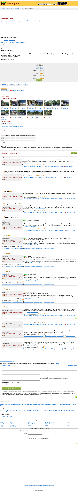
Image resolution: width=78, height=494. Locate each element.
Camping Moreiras (37, 405)
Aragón (11, 423)
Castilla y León (12, 424)
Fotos (19, 84)
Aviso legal (56, 363)
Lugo (7, 417)
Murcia (68, 426)
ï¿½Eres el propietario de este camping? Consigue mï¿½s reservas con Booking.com (21, 20)
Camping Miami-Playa (26, 405)
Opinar (39, 80)
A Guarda (7, 411)
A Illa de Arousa (14, 411)
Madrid (46, 426)
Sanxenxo (57, 411)
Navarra (1, 427)
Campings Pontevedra (14, 8)
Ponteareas (46, 411)
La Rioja (29, 426)
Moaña (34, 411)
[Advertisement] (65, 25)
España (3, 8)
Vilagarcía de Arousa (68, 411)
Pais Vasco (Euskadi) (14, 427)
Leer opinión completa (35, 162)
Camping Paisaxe (74, 10)
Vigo (62, 411)
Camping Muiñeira (46, 405)
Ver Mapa (22, 42)
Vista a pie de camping (14, 42)
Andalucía (2, 423)
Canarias (68, 423)
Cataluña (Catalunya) (49, 424)
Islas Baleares (12, 426)
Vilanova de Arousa (5, 413)
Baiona (20, 411)
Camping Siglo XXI (5, 405)
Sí (39, 165)
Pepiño (4, 274)
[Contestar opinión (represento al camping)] (32, 166)
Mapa (25, 84)
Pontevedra (11, 40)
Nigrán (38, 411)
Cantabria (2, 424)
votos (36, 68)
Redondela (51, 411)
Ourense (11, 417)
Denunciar (4, 108)
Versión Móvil (51, 487)
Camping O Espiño (4, 10)
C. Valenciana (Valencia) (49, 423)
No (41, 165)
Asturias (29, 423)
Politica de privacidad (41, 490)
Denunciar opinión (68, 166)
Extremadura (69, 424)
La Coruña (2, 417)
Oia (42, 411)
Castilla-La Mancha (31, 424)
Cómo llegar (4, 42)
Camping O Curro (66, 405)
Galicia (7, 8)
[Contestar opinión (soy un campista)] (53, 166)
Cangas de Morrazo (27, 411)
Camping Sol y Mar (57, 405)
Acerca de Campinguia (28, 487)
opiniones (40, 68)
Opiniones (4, 84)
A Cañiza (2, 411)
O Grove (22, 8)
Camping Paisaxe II (15, 405)
